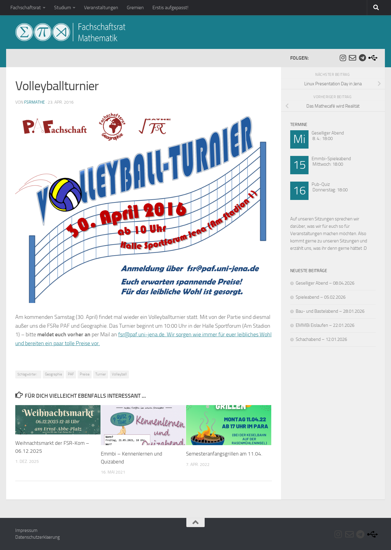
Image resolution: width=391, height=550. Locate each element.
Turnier (100, 374)
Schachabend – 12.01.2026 (321, 339)
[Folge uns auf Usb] (372, 57)
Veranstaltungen (101, 7)
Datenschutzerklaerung (37, 537)
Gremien (135, 7)
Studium (62, 7)
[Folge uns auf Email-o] (352, 57)
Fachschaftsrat (25, 7)
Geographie (53, 374)
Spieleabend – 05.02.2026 (320, 297)
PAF (71, 374)
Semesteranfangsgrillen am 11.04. (224, 454)
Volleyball (119, 374)
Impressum (26, 530)
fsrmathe (34, 102)
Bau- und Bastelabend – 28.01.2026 (330, 311)
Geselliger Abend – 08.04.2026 (325, 283)
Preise (85, 374)
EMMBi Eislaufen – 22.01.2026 (325, 325)
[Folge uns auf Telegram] (362, 57)
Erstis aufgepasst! (170, 7)
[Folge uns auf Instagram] (342, 57)
